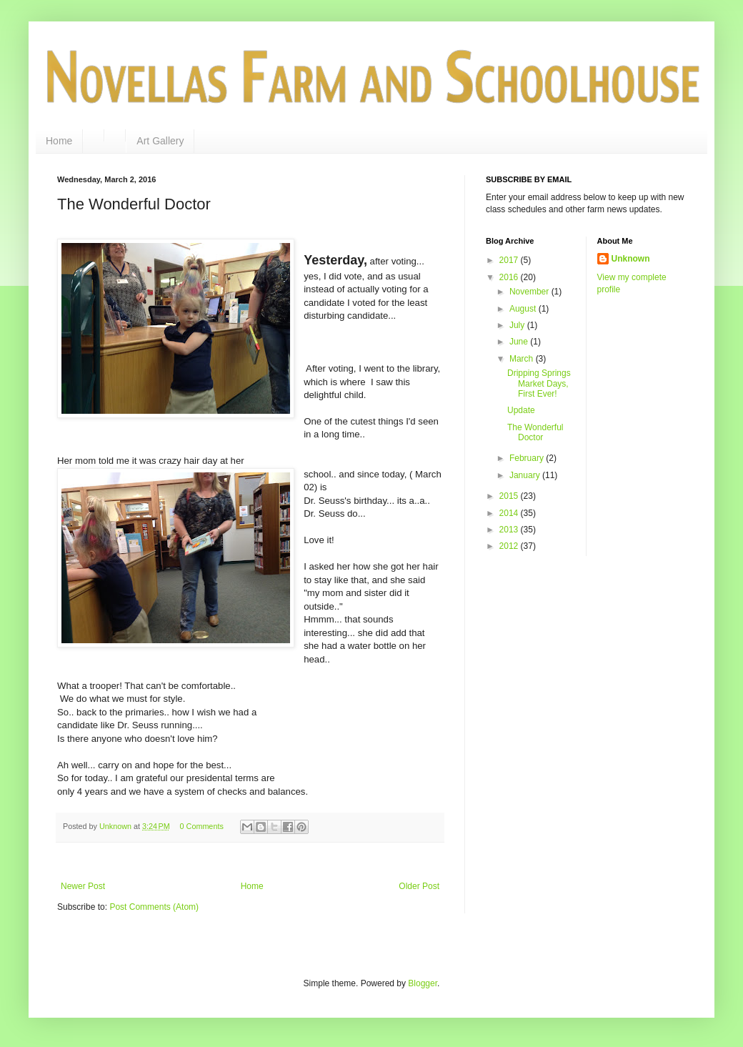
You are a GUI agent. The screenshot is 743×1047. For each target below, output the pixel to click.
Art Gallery (160, 141)
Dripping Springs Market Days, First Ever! (539, 383)
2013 (510, 530)
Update (521, 410)
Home (59, 141)
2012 (510, 546)
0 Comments (202, 826)
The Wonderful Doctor (535, 432)
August (524, 309)
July (518, 325)
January (525, 475)
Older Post (419, 886)
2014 (510, 513)
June (519, 342)
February (527, 458)
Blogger (422, 983)
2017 (510, 260)
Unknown (631, 259)
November (530, 292)
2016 (510, 277)
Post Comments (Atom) (154, 907)
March (522, 359)
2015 (510, 496)
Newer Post (83, 886)
